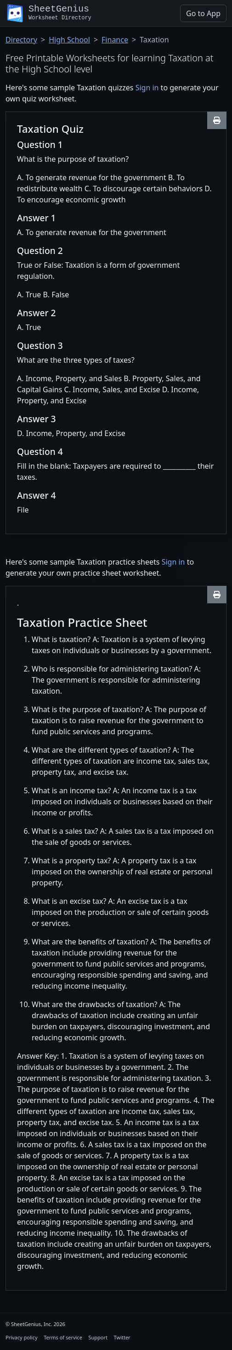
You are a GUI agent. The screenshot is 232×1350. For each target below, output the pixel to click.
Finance (115, 40)
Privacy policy (22, 1337)
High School (69, 40)
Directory (21, 40)
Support (98, 1337)
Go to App (203, 13)
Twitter (122, 1337)
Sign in (147, 88)
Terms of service (63, 1337)
